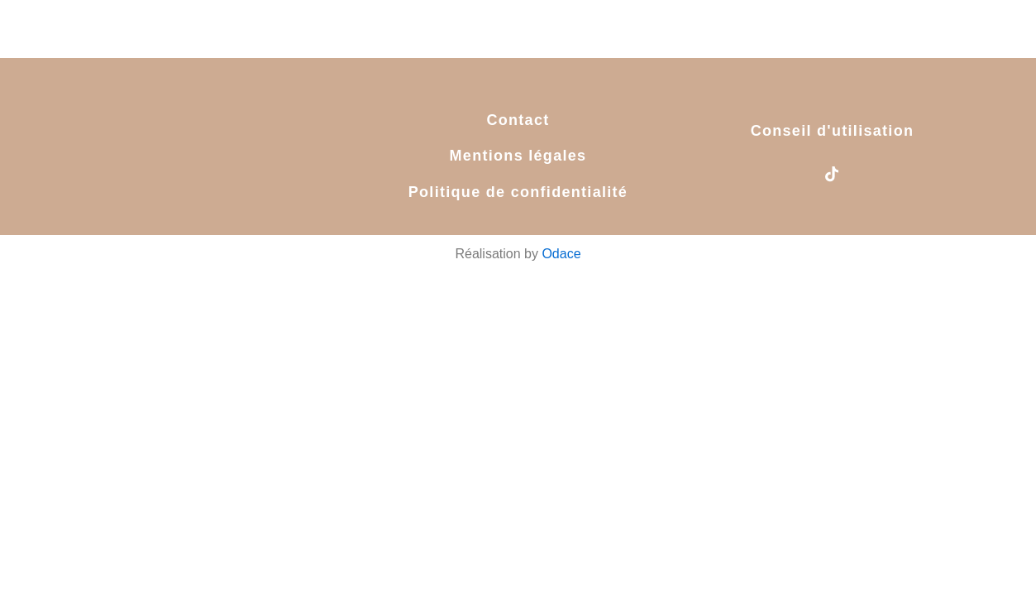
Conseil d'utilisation (832, 131)
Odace (561, 254)
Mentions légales (518, 155)
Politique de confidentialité (518, 192)
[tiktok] (831, 174)
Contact (517, 120)
